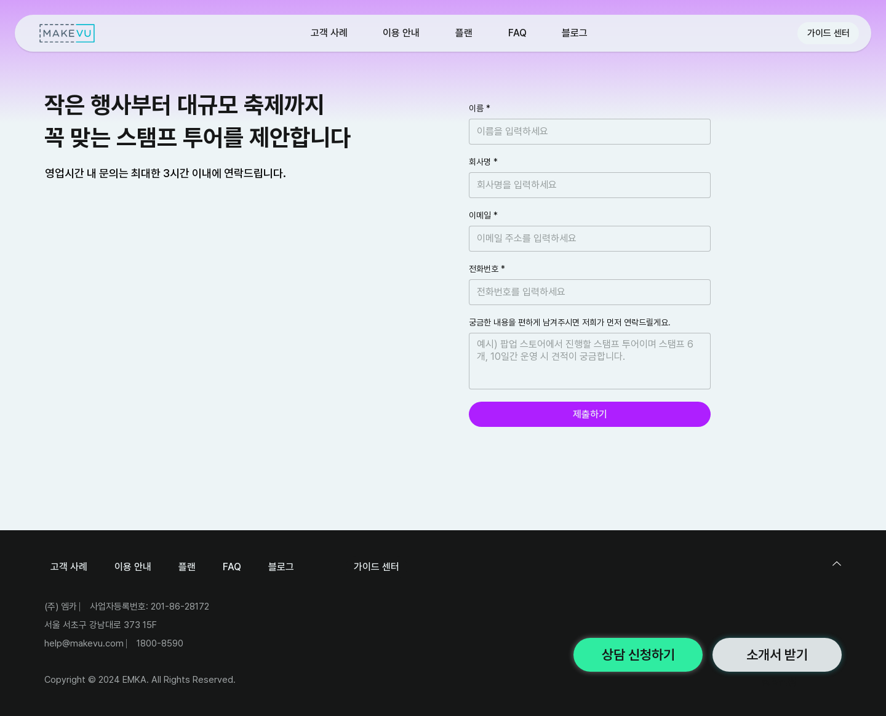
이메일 (483, 215)
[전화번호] (586, 292)
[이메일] (586, 238)
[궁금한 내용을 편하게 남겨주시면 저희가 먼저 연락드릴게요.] (589, 361)
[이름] (586, 131)
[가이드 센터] (828, 33)
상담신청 (779, 682)
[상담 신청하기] (638, 655)
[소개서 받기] (777, 655)
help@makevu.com (84, 643)
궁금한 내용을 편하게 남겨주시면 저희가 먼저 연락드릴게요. (570, 322)
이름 (479, 108)
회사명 (483, 162)
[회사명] (586, 185)
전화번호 (487, 269)
